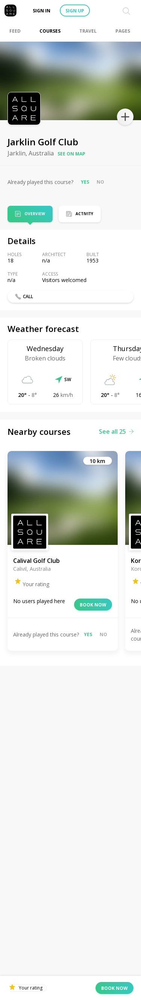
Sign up (74, 11)
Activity (84, 213)
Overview (34, 214)
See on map (71, 154)
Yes (85, 182)
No (100, 182)
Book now (93, 605)
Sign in (41, 11)
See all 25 (116, 431)
